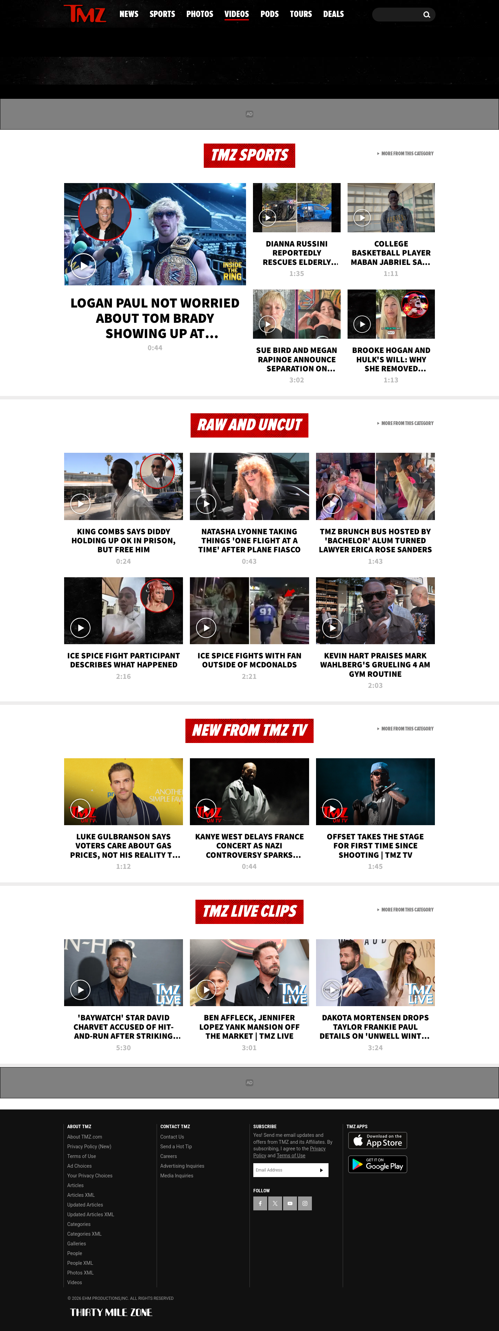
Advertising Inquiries (182, 1166)
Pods (303, 71)
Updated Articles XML (90, 1214)
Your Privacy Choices (90, 1175)
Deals (405, 71)
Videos (251, 71)
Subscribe (322, 1170)
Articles (75, 1185)
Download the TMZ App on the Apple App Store (377, 1140)
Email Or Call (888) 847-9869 (143, 43)
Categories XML (84, 1234)
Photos (193, 71)
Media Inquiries (176, 1175)
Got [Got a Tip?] (85, 42)
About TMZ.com (84, 1137)
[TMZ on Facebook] (69, 13)
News (80, 71)
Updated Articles (85, 1205)
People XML (80, 1263)
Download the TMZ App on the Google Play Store (377, 1164)
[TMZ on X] (79, 13)
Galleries (76, 1243)
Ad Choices (79, 1166)
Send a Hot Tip (176, 1146)
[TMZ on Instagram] (105, 13)
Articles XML (81, 1195)
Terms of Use (81, 1156)
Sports (133, 71)
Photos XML (80, 1273)
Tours (353, 71)
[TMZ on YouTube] (290, 1203)
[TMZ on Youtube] (91, 12)
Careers (168, 1156)
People (74, 1253)
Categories (78, 1224)
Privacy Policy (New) (89, 1146)
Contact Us (172, 1137)
